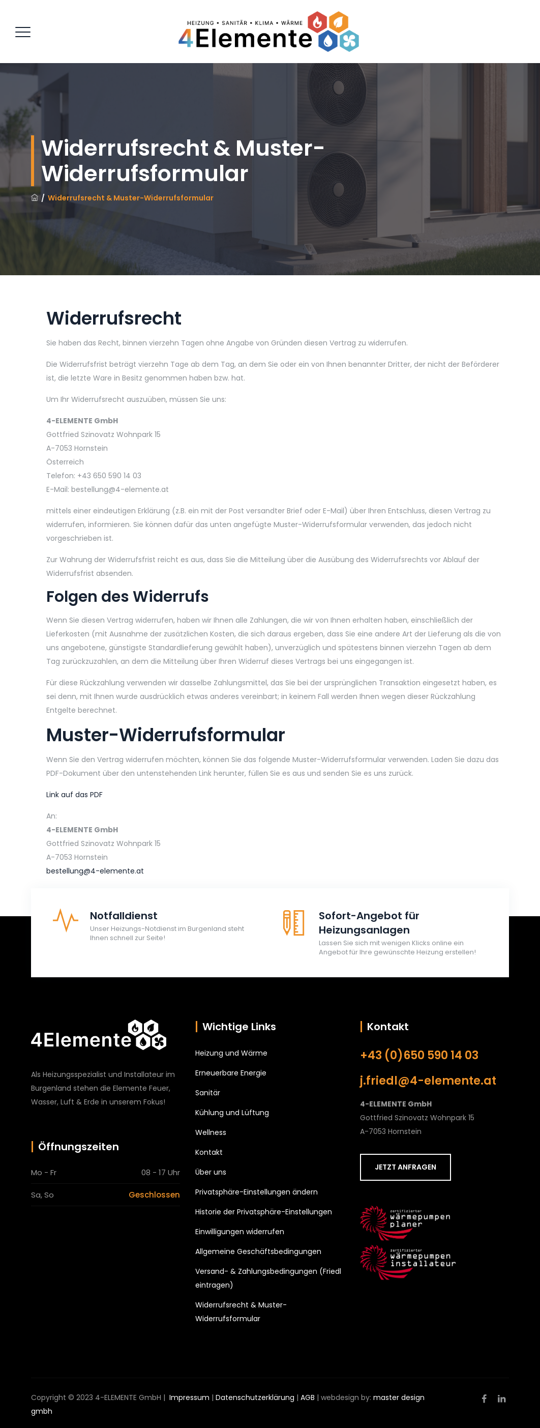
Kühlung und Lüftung (232, 1113)
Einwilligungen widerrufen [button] (239, 1232)
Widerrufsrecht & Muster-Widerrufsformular (241, 1312)
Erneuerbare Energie (230, 1073)
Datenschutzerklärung (255, 1397)
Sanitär (207, 1093)
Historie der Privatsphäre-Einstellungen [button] (263, 1212)
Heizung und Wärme (231, 1053)
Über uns (210, 1172)
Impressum (189, 1397)
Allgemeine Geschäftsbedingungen (258, 1251)
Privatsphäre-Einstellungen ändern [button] (256, 1192)
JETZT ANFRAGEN (405, 1167)
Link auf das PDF (74, 795)
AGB (308, 1397)
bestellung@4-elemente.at (95, 871)
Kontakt (209, 1152)
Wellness (210, 1132)
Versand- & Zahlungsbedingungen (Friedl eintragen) (268, 1278)
